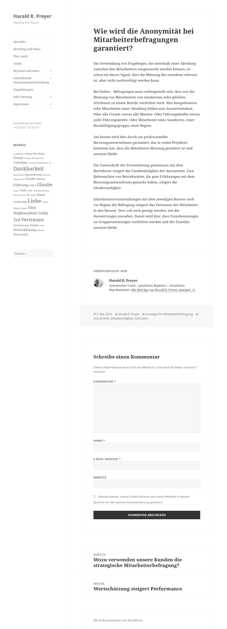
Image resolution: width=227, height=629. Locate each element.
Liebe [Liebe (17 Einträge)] (34, 200)
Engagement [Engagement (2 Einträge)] (19, 179)
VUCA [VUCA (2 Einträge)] (41, 225)
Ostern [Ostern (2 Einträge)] (45, 202)
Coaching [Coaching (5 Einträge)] (20, 162)
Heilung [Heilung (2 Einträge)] (45, 190)
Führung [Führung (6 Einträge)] (20, 185)
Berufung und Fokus (26, 49)
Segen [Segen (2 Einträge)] (24, 208)
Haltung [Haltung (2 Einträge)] (37, 190)
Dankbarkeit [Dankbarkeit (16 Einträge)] (28, 168)
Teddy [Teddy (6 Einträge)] (43, 213)
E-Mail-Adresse (107, 459)
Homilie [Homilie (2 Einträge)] (17, 195)
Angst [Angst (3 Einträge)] (29, 153)
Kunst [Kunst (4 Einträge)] (41, 195)
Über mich (20, 56)
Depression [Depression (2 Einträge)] (18, 175)
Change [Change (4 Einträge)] (18, 158)
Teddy (17, 64)
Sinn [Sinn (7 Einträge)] (32, 207)
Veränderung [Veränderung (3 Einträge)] (21, 225)
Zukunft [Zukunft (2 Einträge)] (40, 230)
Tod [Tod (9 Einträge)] (16, 220)
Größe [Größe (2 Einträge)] (30, 190)
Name (99, 441)
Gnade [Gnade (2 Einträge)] (16, 190)
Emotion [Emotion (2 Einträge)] (46, 175)
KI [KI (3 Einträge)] (28, 195)
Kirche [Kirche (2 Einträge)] (33, 195)
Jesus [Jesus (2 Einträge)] (23, 195)
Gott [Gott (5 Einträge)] (23, 190)
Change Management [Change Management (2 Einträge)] (34, 158)
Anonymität (101, 318)
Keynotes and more (26, 71)
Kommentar (104, 381)
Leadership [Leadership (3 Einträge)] (20, 201)
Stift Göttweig (22, 97)
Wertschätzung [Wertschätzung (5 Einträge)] (24, 230)
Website (99, 477)
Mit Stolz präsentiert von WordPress (118, 620)
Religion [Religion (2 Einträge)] (17, 208)
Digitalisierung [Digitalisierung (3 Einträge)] (33, 174)
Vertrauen (141, 318)
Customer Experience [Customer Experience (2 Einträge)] (38, 163)
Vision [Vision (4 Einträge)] (34, 225)
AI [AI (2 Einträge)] (14, 154)
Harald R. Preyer (32, 16)
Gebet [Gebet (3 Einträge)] (32, 185)
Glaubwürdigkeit (121, 318)
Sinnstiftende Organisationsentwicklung (31, 80)
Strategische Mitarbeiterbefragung (169, 314)
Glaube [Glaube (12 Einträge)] (44, 184)
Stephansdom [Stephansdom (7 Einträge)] (25, 212)
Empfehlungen (23, 90)
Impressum (21, 104)
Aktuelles (19, 42)
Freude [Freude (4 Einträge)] (30, 179)
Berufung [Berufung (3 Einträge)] (39, 153)
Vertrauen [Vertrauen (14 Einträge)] (32, 219)
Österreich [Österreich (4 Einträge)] (20, 234)
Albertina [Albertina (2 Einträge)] (20, 154)
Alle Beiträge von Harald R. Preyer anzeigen (161, 290)
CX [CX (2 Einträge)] (50, 163)
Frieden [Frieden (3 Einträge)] (40, 179)
